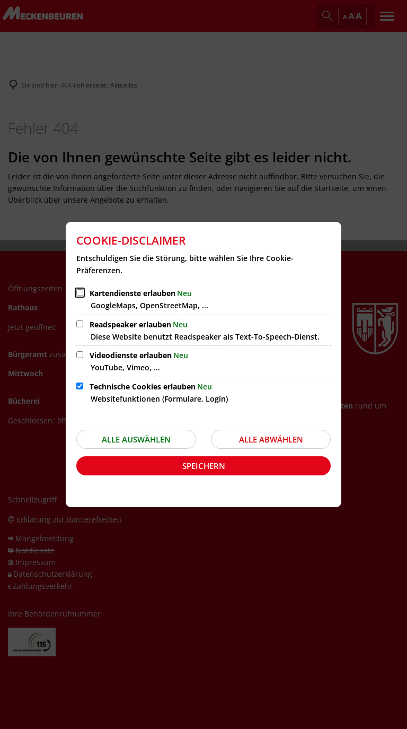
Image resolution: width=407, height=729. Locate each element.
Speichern (203, 466)
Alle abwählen (271, 439)
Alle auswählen (136, 439)
